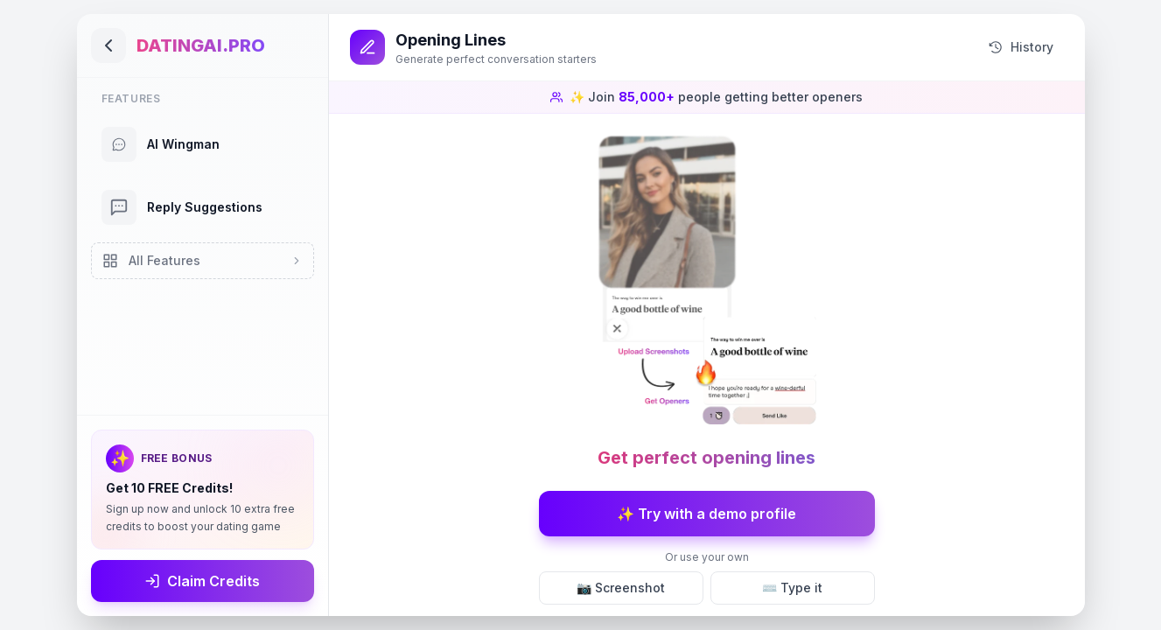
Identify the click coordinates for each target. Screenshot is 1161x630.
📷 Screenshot (621, 587)
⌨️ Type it (792, 587)
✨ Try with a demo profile (706, 513)
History (1020, 47)
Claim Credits (202, 581)
